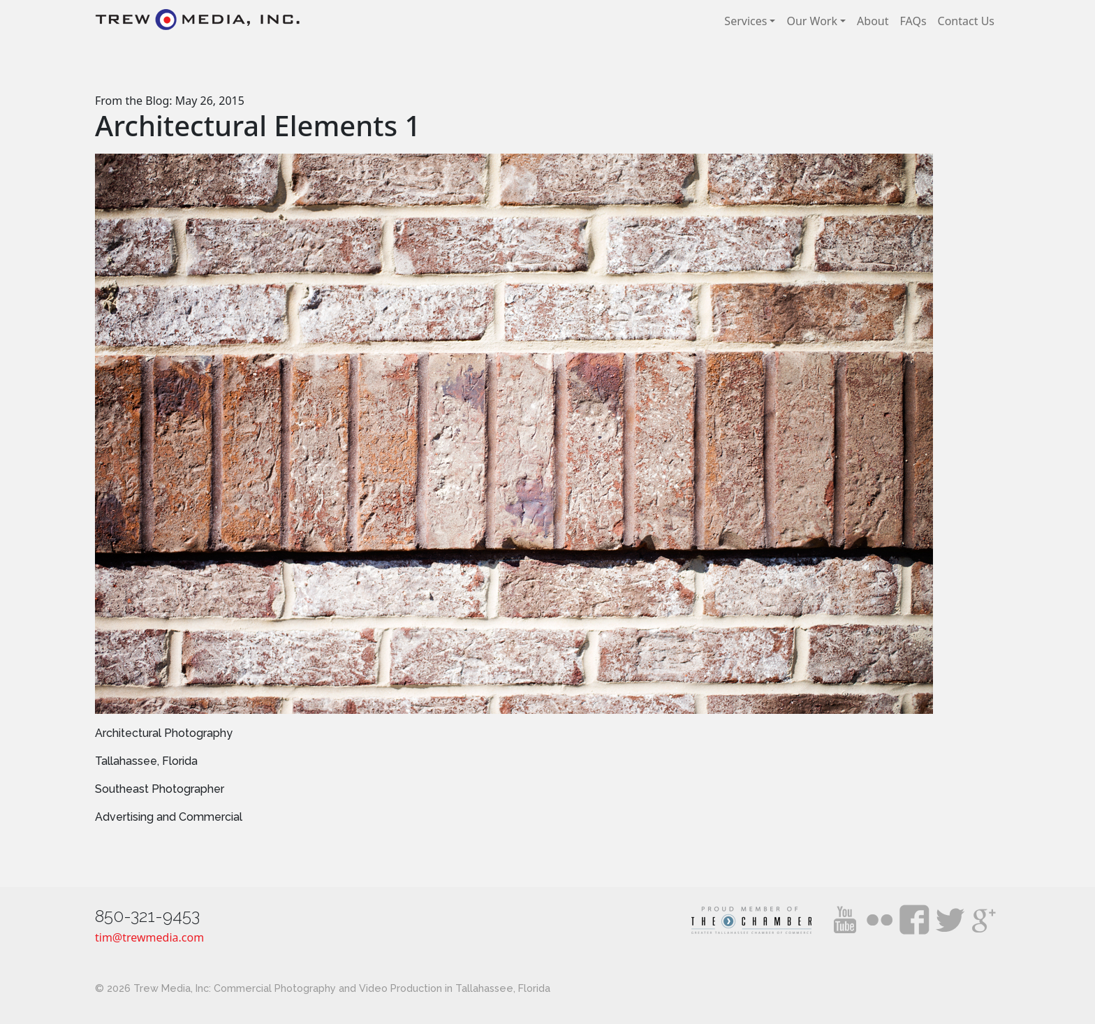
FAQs (913, 21)
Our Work (811, 21)
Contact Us (966, 21)
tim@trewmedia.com (149, 937)
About (872, 21)
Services (745, 21)
